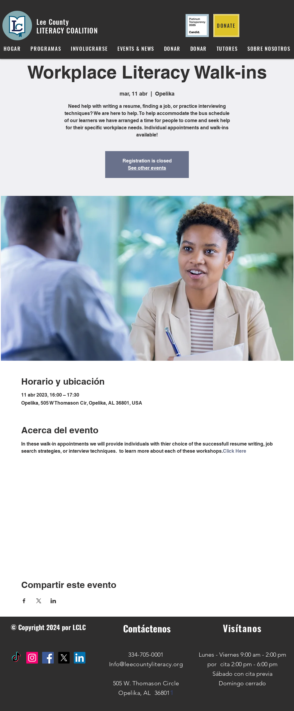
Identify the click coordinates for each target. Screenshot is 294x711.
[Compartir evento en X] (39, 600)
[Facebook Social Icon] (48, 658)
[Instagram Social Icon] (32, 658)
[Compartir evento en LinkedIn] (53, 600)
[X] (64, 658)
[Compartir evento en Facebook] (24, 600)
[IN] (79, 658)
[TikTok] (16, 658)
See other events (147, 168)
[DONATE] (226, 25)
